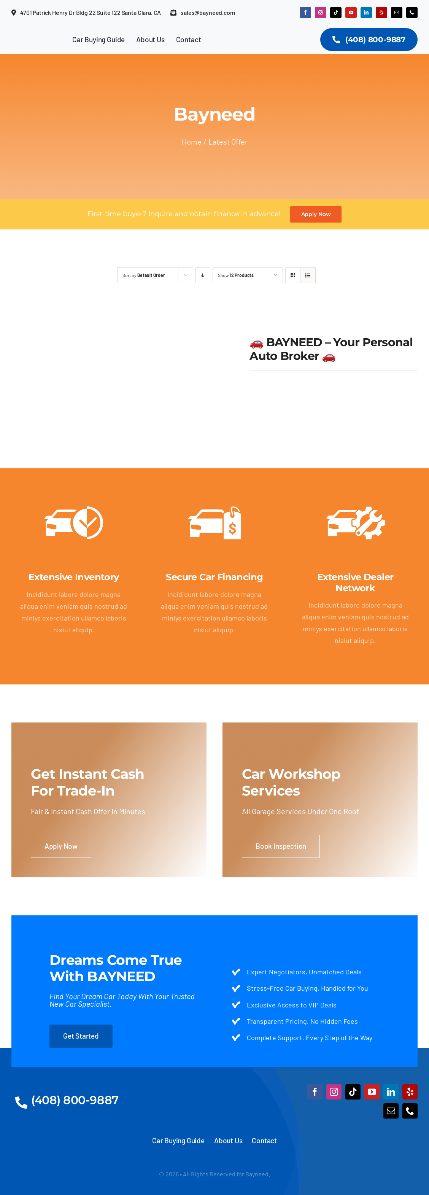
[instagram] (320, 12)
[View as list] (307, 275)
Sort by (143, 275)
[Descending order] (202, 275)
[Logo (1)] (214, 1080)
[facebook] (305, 12)
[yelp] (381, 12)
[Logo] (33, 36)
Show (236, 275)
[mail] (396, 12)
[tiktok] (336, 12)
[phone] (412, 12)
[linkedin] (366, 12)
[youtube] (351, 12)
